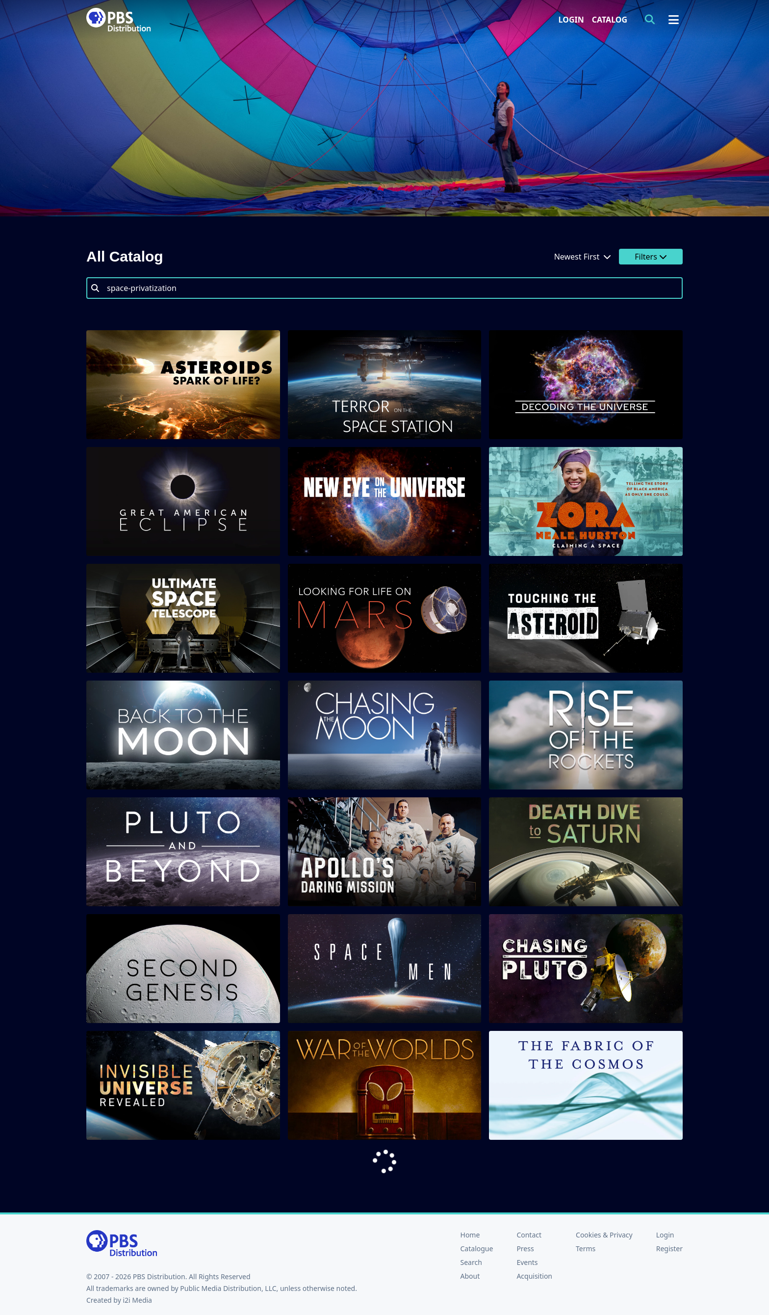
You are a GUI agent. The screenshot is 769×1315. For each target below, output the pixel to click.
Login (571, 19)
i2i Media (137, 1300)
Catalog (609, 19)
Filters (651, 256)
